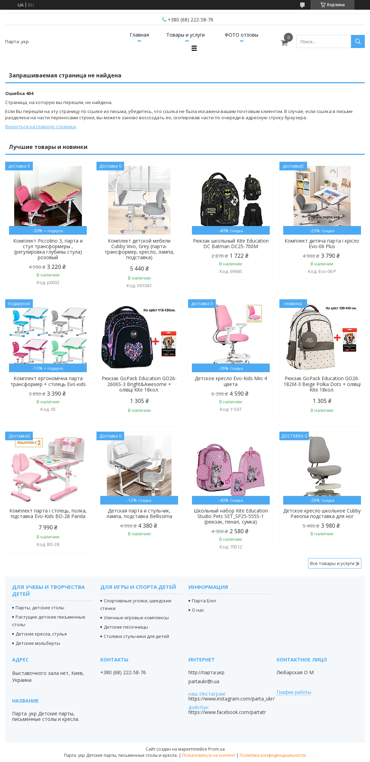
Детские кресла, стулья (41, 634)
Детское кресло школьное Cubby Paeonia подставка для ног (322, 513)
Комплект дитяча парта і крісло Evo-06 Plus (322, 243)
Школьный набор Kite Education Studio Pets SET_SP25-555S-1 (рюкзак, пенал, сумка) (231, 516)
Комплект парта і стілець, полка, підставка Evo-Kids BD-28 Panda (48, 513)
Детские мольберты (38, 643)
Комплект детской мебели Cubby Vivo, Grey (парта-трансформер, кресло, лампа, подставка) (139, 249)
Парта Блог (204, 601)
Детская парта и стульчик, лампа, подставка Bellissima (139, 513)
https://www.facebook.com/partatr (227, 712)
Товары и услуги (185, 34)
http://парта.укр (206, 672)
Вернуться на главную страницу (40, 126)
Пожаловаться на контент (208, 755)
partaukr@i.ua (203, 681)
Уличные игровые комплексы (136, 617)
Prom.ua (216, 749)
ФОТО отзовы (241, 34)
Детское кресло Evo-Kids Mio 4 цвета (231, 381)
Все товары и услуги (332, 563)
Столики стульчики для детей (136, 636)
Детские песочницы (126, 627)
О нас (198, 610)
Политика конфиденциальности (273, 755)
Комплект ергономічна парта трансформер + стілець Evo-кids (48, 381)
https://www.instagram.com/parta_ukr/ (231, 698)
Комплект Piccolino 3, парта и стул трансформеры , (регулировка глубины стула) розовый (48, 249)
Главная (139, 34)
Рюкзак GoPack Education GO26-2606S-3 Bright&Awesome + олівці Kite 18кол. (139, 384)
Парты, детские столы (40, 607)
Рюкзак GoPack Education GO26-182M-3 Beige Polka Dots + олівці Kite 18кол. (322, 384)
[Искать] (358, 41)
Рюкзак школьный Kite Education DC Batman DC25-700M (231, 243)
